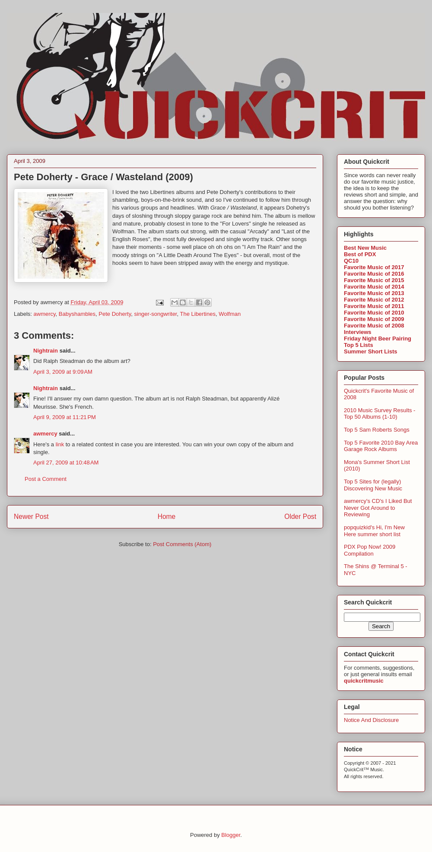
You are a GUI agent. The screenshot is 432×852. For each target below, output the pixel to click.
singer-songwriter (155, 314)
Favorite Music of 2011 (374, 306)
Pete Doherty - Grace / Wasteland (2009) (103, 177)
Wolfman (230, 314)
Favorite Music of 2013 (374, 293)
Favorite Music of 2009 (374, 319)
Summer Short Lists (370, 351)
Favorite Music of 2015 (374, 280)
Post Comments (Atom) (182, 544)
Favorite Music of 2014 (374, 286)
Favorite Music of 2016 (374, 273)
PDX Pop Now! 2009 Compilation (369, 550)
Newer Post (31, 516)
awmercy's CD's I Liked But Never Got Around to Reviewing (378, 508)
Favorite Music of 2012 (374, 299)
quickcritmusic (364, 680)
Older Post (300, 516)
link (60, 444)
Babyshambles (77, 314)
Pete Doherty (114, 314)
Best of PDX (360, 254)
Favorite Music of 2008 (374, 325)
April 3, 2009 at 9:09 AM (62, 372)
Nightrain (45, 350)
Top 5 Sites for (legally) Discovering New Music (373, 485)
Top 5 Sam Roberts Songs (377, 429)
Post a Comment (46, 479)
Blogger (230, 835)
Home (167, 516)
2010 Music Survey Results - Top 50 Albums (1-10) (379, 413)
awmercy (45, 314)
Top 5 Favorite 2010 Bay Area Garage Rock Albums (381, 446)
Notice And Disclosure (371, 720)
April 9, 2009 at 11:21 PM (64, 417)
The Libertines (198, 314)
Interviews (358, 332)
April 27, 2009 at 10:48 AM (65, 462)
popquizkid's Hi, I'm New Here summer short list (374, 530)
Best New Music (365, 248)
